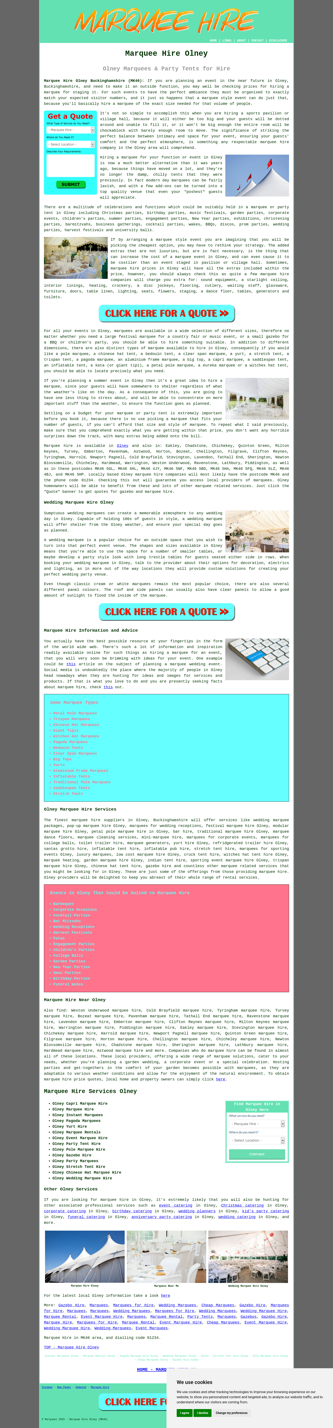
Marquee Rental (60, 1317)
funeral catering (86, 1217)
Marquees (99, 1305)
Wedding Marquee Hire (264, 1311)
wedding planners (197, 1211)
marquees (263, 480)
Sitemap (47, 1387)
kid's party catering (265, 1211)
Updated (80, 1387)
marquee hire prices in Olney (145, 268)
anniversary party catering (161, 1217)
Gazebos (249, 1317)
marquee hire (149, 474)
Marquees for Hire (133, 1305)
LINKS (226, 40)
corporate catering (65, 1211)
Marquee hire (58, 446)
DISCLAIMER (278, 40)
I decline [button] (202, 1413)
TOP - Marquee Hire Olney (71, 1347)
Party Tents (200, 1317)
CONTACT (257, 40)
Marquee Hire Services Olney (90, 1091)
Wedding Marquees (177, 1305)
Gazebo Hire (71, 1305)
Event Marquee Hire (102, 1317)
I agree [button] (184, 1413)
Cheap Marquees (218, 1305)
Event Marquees (152, 1328)
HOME (213, 40)
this (71, 664)
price (215, 430)
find (61, 1010)
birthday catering (132, 1211)
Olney (122, 446)
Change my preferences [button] (231, 1413)
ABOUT (241, 40)
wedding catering (237, 1217)
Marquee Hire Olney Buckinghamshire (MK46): (94, 81)
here (220, 1079)
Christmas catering (242, 1205)
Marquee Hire (58, 1322)
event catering (175, 1205)
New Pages (64, 1387)
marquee (222, 1056)
